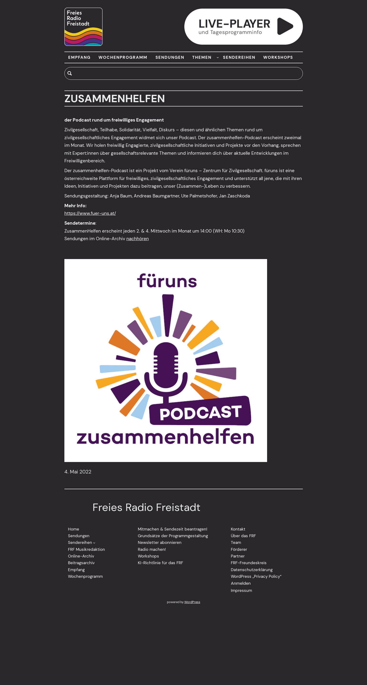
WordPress (192, 602)
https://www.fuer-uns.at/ (90, 214)
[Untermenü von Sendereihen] (94, 543)
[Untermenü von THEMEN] (218, 57)
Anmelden (241, 583)
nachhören (137, 239)
